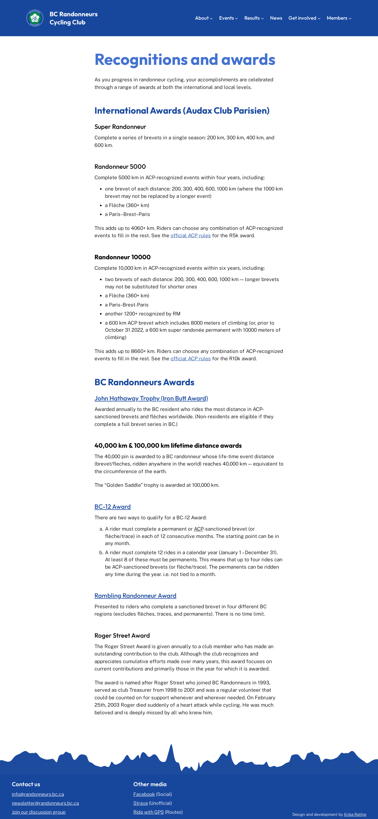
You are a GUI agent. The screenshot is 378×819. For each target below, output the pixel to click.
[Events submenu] (236, 18)
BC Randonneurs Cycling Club (74, 18)
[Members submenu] (350, 18)
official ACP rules (191, 235)
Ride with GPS (148, 812)
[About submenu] (211, 18)
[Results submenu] (262, 18)
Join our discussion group (39, 812)
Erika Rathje (355, 814)
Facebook (144, 794)
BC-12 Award (112, 506)
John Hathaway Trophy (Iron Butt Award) (151, 398)
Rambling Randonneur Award (135, 595)
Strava (140, 803)
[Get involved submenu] (319, 18)
